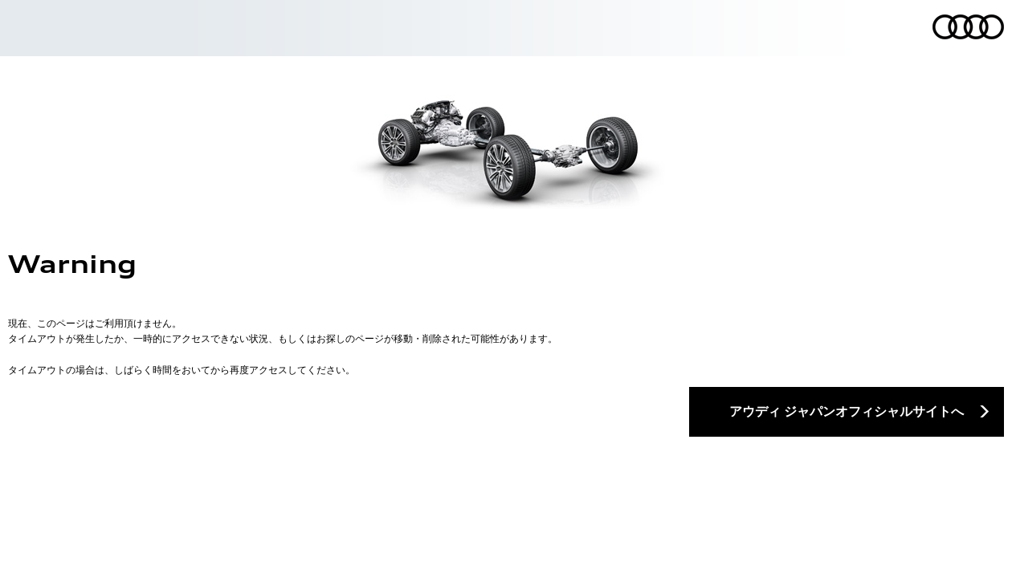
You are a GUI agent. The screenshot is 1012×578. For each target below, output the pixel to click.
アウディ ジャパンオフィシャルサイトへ (846, 411)
